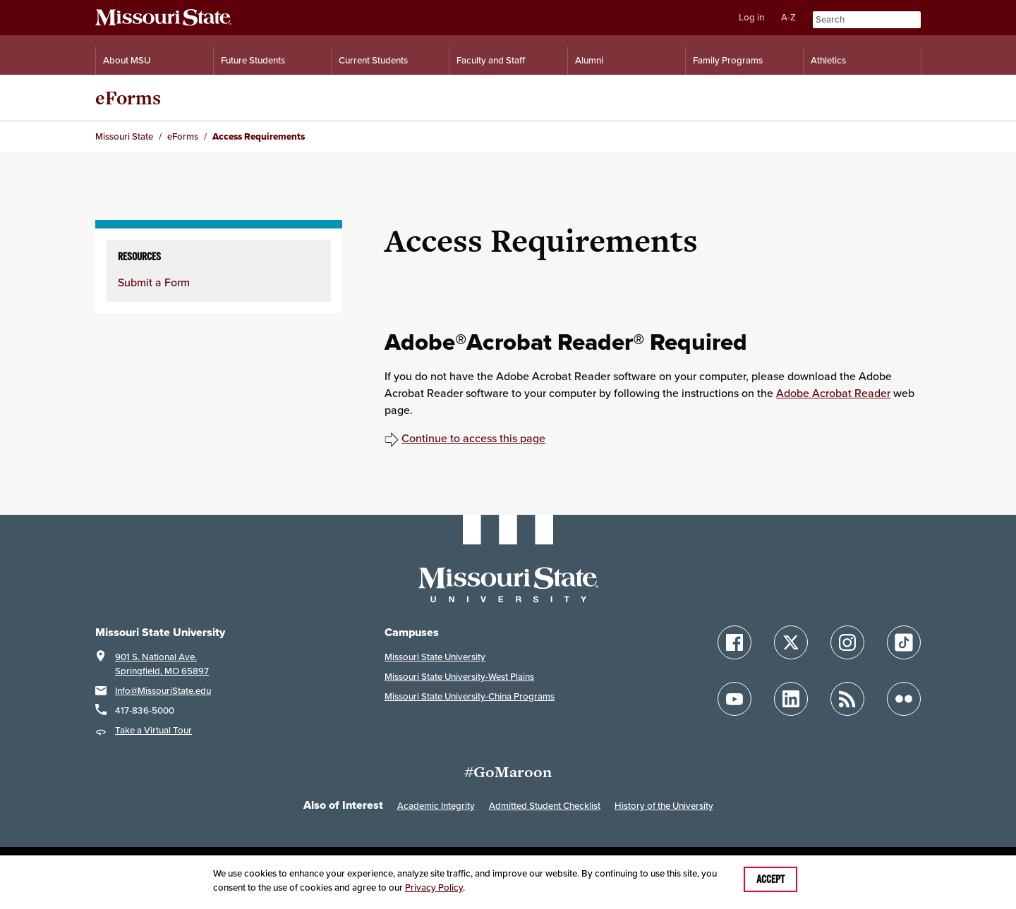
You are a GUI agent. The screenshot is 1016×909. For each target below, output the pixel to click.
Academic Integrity (436, 805)
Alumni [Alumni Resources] (589, 60)
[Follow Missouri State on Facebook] (734, 642)
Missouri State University (435, 657)
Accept (770, 879)
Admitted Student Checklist (544, 805)
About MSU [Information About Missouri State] (126, 60)
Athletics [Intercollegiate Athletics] (828, 60)
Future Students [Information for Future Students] (253, 60)
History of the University (664, 805)
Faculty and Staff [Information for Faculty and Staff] (490, 60)
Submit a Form (154, 282)
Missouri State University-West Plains (459, 676)
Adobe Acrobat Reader (833, 393)
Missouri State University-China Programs (470, 696)
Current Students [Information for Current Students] (373, 60)
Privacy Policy (434, 887)
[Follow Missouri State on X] (791, 642)
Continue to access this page (473, 438)
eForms (128, 98)
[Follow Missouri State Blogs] (847, 699)
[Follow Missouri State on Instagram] (847, 642)
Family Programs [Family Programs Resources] (728, 60)
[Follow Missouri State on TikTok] (904, 642)
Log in (751, 17)
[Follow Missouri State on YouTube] (734, 699)
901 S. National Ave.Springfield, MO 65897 (162, 664)
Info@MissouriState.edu (163, 690)
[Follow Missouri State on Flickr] (904, 699)
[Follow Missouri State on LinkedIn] (791, 699)
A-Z (788, 17)
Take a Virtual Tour (153, 730)
